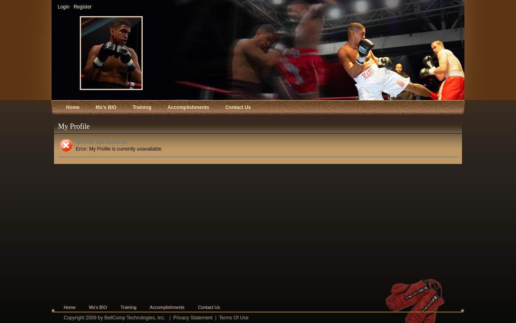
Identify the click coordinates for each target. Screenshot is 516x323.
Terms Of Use (233, 318)
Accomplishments (167, 307)
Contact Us (209, 307)
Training (128, 307)
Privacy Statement (192, 318)
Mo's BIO (98, 307)
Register (82, 7)
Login (63, 7)
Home (69, 307)
